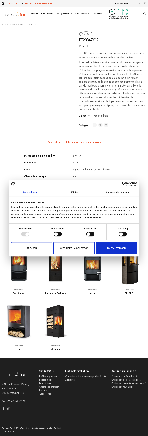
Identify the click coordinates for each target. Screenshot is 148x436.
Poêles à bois (17, 24)
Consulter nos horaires (38, 3)
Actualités (97, 13)
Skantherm (18, 289)
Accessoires (45, 393)
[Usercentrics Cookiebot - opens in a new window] (124, 184)
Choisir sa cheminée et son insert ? (128, 383)
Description (53, 142)
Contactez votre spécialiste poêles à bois (85, 376)
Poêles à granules (48, 376)
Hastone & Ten (8, 431)
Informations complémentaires (83, 142)
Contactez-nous (121, 4)
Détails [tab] (74, 192)
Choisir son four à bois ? (123, 386)
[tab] (54, 142)
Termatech (129, 289)
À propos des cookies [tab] (117, 192)
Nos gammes (64, 14)
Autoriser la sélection (74, 248)
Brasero (43, 390)
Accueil (34, 13)
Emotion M (18, 293)
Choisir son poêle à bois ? (124, 376)
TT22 (18, 349)
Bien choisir (82, 14)
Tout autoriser (116, 248)
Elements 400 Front (55, 293)
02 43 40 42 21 (13, 3)
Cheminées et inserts (49, 386)
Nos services (47, 13)
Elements (55, 349)
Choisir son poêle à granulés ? (126, 380)
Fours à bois (45, 383)
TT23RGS (129, 293)
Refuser (32, 248)
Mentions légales (45, 428)
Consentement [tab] (30, 192)
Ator (92, 293)
